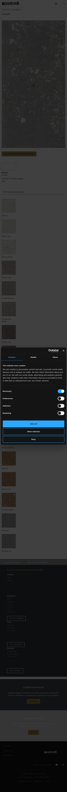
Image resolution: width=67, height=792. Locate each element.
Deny (33, 439)
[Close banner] (63, 350)
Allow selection (33, 432)
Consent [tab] (11, 357)
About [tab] (55, 357)
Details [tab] (33, 357)
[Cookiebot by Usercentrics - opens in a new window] (48, 350)
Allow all (33, 424)
